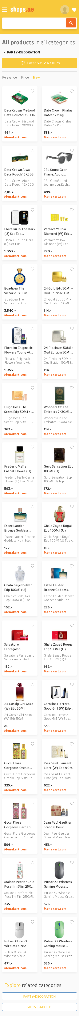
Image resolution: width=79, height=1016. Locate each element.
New (36, 77)
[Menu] (4, 9)
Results (40, 63)
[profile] (64, 9)
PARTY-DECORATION (23, 52)
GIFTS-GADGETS (39, 1007)
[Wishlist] (74, 9)
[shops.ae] (33, 9)
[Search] (71, 22)
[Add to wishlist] (32, 91)
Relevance (9, 77)
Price (25, 77)
